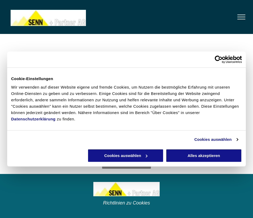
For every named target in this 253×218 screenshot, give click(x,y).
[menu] (241, 17)
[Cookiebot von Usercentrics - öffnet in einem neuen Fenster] (218, 59)
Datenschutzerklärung (33, 119)
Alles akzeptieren (203, 155)
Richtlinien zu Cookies (126, 203)
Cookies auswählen (213, 139)
